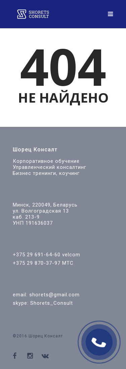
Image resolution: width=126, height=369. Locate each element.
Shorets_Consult (51, 303)
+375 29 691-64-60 (36, 255)
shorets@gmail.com (54, 295)
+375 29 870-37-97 (36, 263)
